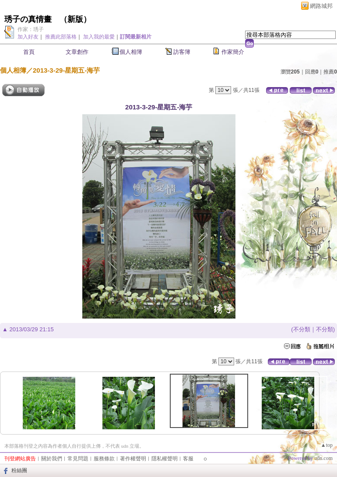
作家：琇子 (31, 29)
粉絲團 (19, 470)
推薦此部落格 (61, 37)
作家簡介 (232, 52)
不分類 (301, 329)
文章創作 (77, 52)
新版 (75, 19)
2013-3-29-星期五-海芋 (66, 70)
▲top (327, 445)
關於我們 (51, 459)
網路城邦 (321, 6)
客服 (188, 459)
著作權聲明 (133, 459)
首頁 (29, 52)
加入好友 (28, 37)
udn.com (323, 458)
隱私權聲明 (164, 459)
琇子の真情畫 (28, 19)
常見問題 (77, 459)
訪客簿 (181, 52)
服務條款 (104, 459)
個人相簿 (130, 52)
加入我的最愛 (99, 37)
